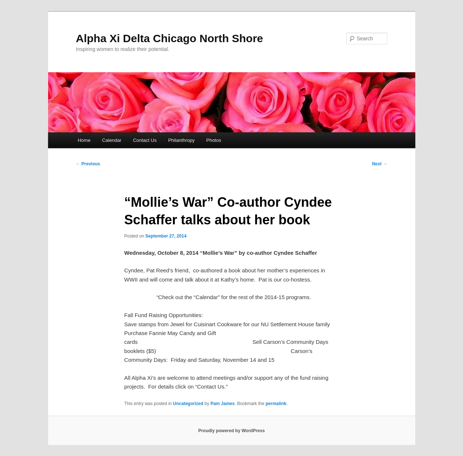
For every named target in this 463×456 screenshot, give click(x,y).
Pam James (222, 403)
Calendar (112, 140)
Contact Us (144, 140)
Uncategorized (188, 403)
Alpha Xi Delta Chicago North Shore (169, 38)
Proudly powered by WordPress (231, 430)
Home (84, 140)
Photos (213, 140)
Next (379, 163)
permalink (275, 403)
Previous (88, 163)
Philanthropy (181, 140)
